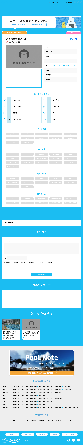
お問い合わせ (42, 436)
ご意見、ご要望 (27, 436)
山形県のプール (58, 388)
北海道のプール (16, 388)
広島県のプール (41, 403)
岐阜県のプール (16, 397)
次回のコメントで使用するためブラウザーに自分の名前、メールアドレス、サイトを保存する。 (30, 264)
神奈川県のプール (67, 391)
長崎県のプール (33, 409)
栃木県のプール (25, 391)
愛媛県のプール (33, 406)
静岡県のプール (25, 397)
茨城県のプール (16, 391)
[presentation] (41, 270)
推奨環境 (55, 436)
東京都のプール (58, 391)
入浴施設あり (42, 421)
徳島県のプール (16, 406)
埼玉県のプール (41, 391)
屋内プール (58, 421)
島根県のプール (25, 403)
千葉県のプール (50, 391)
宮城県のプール (41, 388)
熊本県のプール (41, 409)
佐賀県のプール (25, 409)
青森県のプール (25, 388)
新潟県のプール (16, 394)
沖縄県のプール (76, 409)
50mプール (14, 421)
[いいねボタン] (72, 32)
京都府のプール (25, 400)
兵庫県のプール (41, 400)
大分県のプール (50, 409)
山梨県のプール (50, 394)
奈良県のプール (50, 400)
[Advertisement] (41, 10)
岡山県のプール (33, 403)
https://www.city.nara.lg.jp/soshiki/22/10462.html (65, 65)
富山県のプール (25, 394)
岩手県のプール (33, 388)
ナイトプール (68, 421)
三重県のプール (41, 397)
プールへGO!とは (53, 2)
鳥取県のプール (16, 403)
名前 (5, 259)
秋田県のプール (50, 388)
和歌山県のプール (59, 400)
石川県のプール (33, 394)
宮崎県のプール (58, 409)
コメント (7, 241)
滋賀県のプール (16, 400)
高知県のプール (41, 406)
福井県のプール (41, 394)
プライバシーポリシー (69, 436)
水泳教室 (33, 421)
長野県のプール (58, 394)
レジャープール (24, 421)
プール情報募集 (67, 2)
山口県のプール (50, 403)
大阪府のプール (33, 400)
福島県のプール (67, 388)
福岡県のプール (16, 409)
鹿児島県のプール (67, 409)
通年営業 (50, 421)
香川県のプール (25, 406)
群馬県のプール (33, 391)
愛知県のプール (33, 397)
